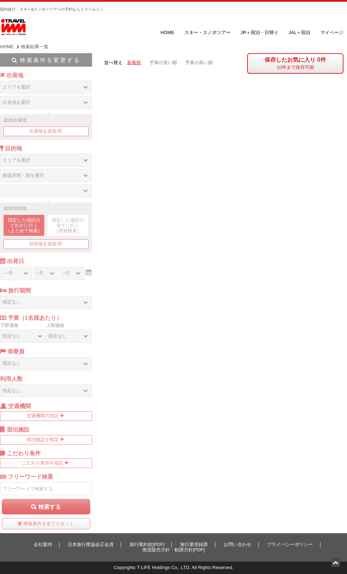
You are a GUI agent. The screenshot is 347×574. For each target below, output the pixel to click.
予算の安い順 (163, 62)
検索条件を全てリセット (48, 523)
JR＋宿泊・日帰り (259, 32)
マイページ (331, 32)
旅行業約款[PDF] (147, 544)
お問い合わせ (237, 544)
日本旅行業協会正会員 (91, 544)
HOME (167, 32)
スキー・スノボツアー (207, 32)
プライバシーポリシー (290, 544)
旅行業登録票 (194, 544)
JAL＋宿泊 (299, 32)
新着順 (134, 62)
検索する (49, 507)
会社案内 (43, 544)
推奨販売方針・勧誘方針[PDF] (173, 549)
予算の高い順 (199, 62)
